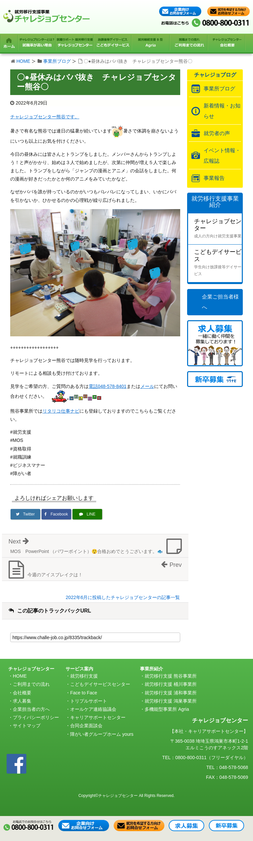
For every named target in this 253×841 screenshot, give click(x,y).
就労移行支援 (84, 676)
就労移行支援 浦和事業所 (171, 692)
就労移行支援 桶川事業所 (171, 684)
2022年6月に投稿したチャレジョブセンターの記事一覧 (123, 597)
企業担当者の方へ (31, 709)
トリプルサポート (88, 701)
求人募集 (22, 701)
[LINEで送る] (87, 514)
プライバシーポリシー (36, 717)
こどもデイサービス (218, 263)
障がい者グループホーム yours (101, 734)
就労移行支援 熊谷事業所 (171, 676)
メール (147, 386)
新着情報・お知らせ (222, 111)
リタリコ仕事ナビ (60, 411)
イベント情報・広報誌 (222, 156)
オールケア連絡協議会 (93, 709)
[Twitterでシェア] (25, 514)
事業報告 (214, 178)
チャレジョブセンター (218, 229)
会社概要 (22, 692)
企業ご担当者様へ (220, 302)
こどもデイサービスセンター (100, 684)
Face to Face (83, 692)
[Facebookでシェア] (56, 514)
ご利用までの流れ (31, 684)
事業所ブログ (57, 61)
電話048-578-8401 (107, 386)
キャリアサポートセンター (98, 717)
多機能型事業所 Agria (167, 709)
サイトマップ (27, 725)
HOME (23, 61)
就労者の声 (217, 133)
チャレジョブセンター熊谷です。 (44, 116)
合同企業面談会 (86, 725)
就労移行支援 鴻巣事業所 (171, 701)
